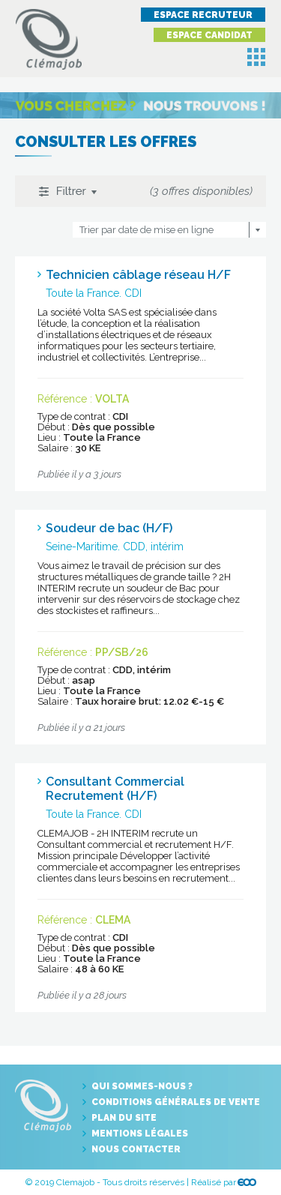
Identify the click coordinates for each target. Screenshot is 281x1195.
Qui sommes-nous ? (142, 1086)
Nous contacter (136, 1149)
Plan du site (124, 1118)
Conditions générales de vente (175, 1102)
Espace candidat (209, 35)
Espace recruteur (203, 15)
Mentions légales (139, 1133)
